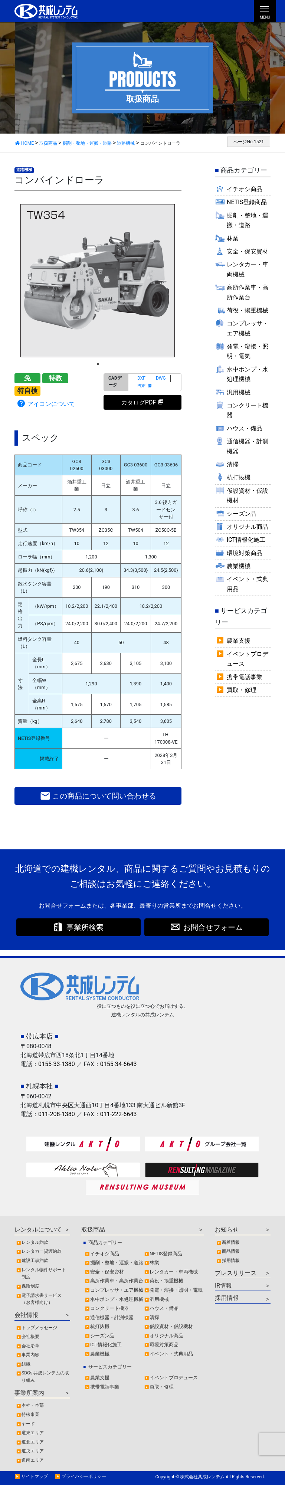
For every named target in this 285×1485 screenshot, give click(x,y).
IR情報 (223, 1285)
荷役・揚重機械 (247, 310)
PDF (141, 386)
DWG (161, 378)
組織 (26, 1364)
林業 (233, 238)
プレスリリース (235, 1272)
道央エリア (33, 1450)
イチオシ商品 (244, 189)
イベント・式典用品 (247, 584)
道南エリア (33, 1460)
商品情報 (231, 1251)
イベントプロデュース (247, 658)
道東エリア (33, 1432)
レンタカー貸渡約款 (42, 1251)
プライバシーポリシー (84, 1476)
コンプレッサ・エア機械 (247, 328)
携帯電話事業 (244, 677)
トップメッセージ (39, 1327)
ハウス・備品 (244, 428)
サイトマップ (34, 1476)
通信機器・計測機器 (247, 446)
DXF (141, 378)
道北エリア (33, 1442)
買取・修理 (241, 690)
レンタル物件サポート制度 (44, 1273)
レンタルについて (38, 1229)
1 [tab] (98, 364)
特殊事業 (30, 1414)
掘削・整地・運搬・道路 (247, 220)
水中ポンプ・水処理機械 (247, 374)
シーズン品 (241, 513)
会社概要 (30, 1336)
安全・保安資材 (247, 251)
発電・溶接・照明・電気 (247, 351)
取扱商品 (93, 1229)
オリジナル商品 (247, 526)
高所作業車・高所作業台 (247, 292)
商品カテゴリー (105, 1242)
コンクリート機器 (247, 410)
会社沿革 (30, 1345)
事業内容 (30, 1354)
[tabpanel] (97, 280)
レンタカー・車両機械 (247, 269)
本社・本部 (33, 1405)
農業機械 (238, 566)
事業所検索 (85, 927)
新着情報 (231, 1242)
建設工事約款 (35, 1260)
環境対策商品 (244, 553)
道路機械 (24, 169)
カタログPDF (138, 402)
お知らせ (227, 1229)
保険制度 (30, 1286)
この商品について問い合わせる (98, 795)
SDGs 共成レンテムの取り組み (45, 1376)
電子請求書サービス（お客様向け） (42, 1299)
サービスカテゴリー (110, 1367)
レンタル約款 (35, 1242)
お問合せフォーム (213, 927)
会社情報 (26, 1314)
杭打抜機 (238, 477)
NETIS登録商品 (247, 202)
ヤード (28, 1423)
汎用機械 (238, 392)
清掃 (233, 464)
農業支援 (238, 640)
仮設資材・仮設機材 (247, 495)
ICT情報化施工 (246, 539)
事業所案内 (29, 1392)
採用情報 (231, 1260)
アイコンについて (46, 403)
